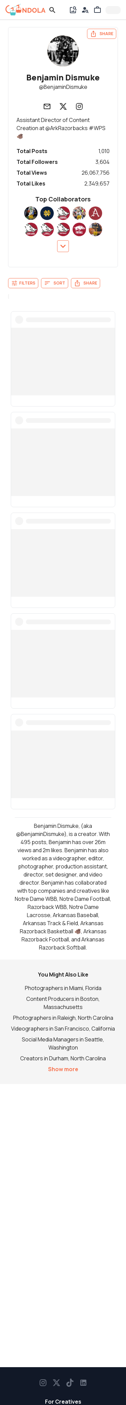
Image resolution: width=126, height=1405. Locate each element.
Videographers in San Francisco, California (63, 1028)
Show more (63, 1069)
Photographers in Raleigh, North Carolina (63, 1017)
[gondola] (25, 10)
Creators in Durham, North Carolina (63, 1058)
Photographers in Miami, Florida (63, 988)
